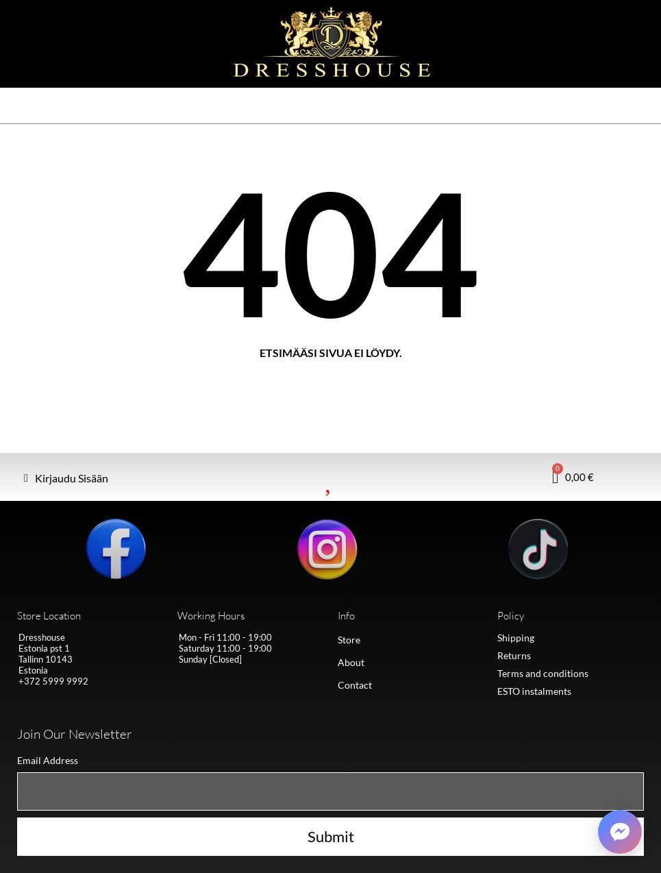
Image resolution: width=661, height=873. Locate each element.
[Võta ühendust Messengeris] (620, 832)
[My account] (66, 478)
